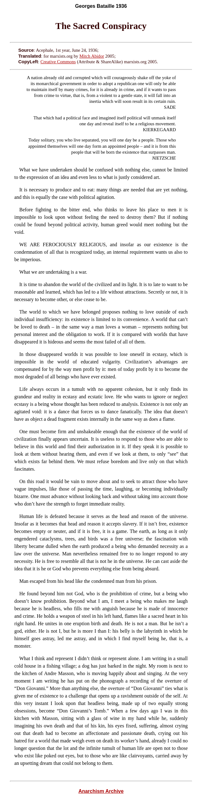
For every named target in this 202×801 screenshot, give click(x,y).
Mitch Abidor (91, 56)
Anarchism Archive (101, 791)
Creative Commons (58, 61)
